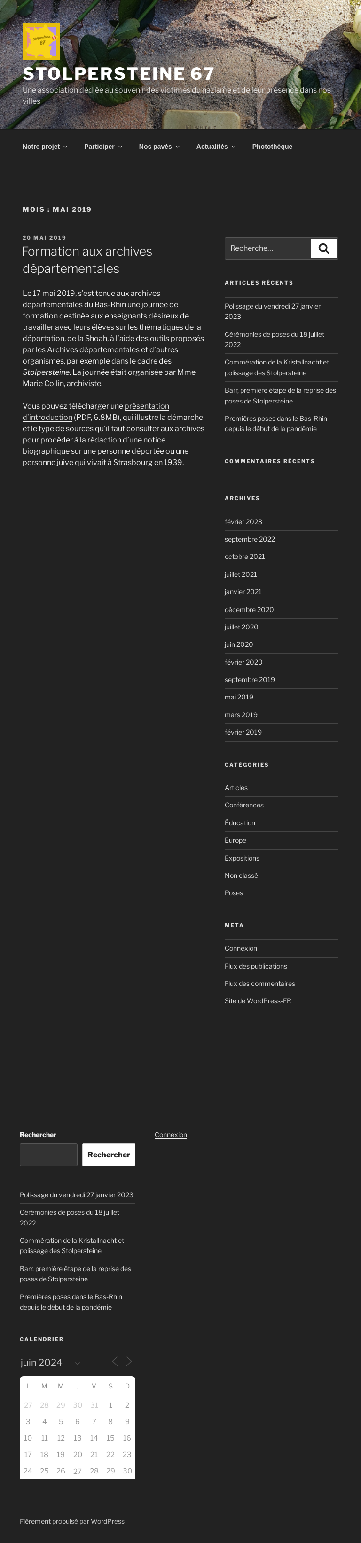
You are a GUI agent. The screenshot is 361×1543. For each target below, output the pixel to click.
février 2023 (243, 522)
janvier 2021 (243, 592)
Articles (236, 787)
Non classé (241, 875)
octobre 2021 (245, 556)
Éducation (240, 823)
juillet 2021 (241, 574)
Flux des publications (256, 966)
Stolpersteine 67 (119, 73)
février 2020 (244, 662)
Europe (235, 840)
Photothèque (272, 146)
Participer (104, 146)
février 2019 (243, 732)
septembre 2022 (250, 539)
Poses (234, 893)
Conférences (244, 805)
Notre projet (46, 146)
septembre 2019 (250, 679)
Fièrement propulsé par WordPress (72, 1521)
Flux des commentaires (260, 983)
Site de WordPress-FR (258, 1001)
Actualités (216, 146)
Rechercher (38, 1135)
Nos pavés (160, 146)
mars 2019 (241, 715)
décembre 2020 (249, 609)
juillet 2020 (242, 627)
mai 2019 (239, 697)
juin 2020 (239, 644)
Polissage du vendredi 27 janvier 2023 (76, 1195)
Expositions (242, 858)
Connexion (241, 948)
